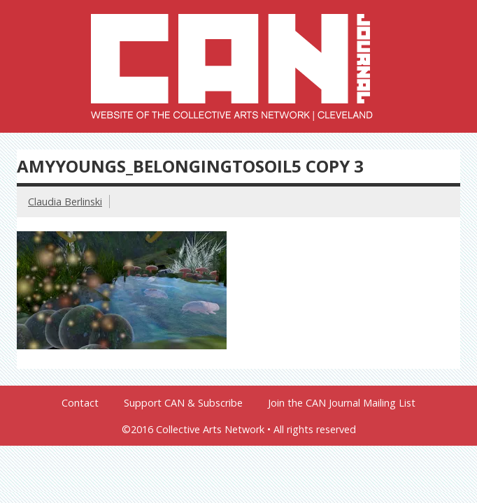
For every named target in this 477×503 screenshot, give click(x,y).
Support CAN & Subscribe (183, 403)
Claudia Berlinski (65, 201)
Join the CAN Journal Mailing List (341, 403)
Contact (80, 403)
